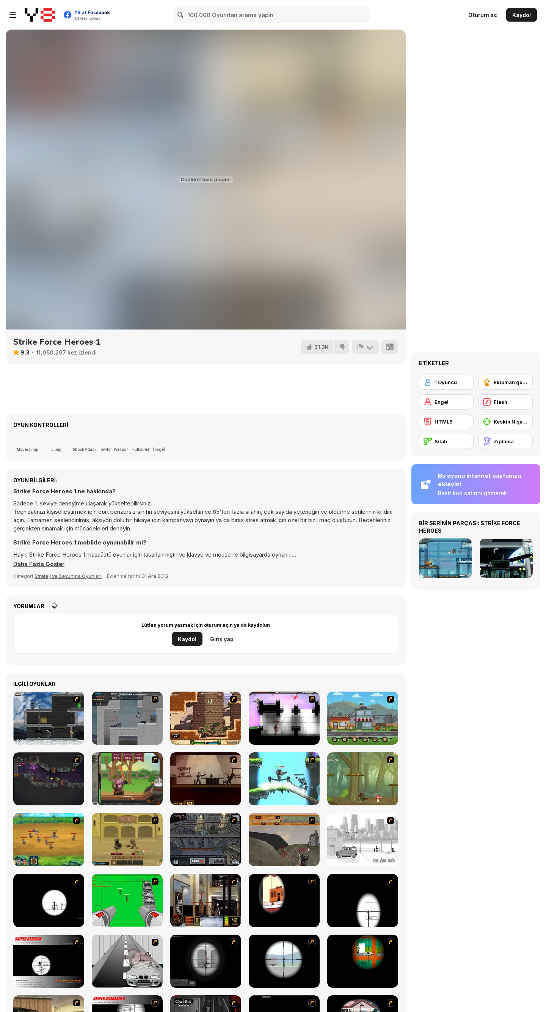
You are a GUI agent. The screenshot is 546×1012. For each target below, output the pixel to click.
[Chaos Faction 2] (362, 718)
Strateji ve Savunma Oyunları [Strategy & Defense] (68, 576)
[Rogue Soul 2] (362, 778)
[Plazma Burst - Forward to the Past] (127, 718)
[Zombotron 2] (48, 778)
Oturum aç (482, 15)
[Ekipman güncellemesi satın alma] (505, 382)
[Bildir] (365, 347)
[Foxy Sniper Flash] (362, 961)
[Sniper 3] (127, 961)
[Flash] (505, 402)
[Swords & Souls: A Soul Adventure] (127, 839)
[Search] (181, 14)
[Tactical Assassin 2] (205, 961)
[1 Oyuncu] (446, 382)
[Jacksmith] (127, 778)
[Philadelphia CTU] (205, 900)
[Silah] (446, 441)
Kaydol (521, 15)
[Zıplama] (505, 441)
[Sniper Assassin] (48, 961)
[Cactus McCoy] (205, 718)
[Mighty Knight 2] (48, 839)
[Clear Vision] (284, 900)
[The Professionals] (205, 839)
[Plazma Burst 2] (284, 718)
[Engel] (446, 402)
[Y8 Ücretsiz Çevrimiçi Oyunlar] (39, 15)
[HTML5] (446, 421)
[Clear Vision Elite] (284, 961)
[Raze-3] (284, 778)
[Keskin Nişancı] (505, 421)
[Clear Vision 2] (362, 900)
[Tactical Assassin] (48, 900)
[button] (39, 564)
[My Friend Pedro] (205, 778)
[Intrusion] (48, 718)
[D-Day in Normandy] (284, 839)
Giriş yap (222, 639)
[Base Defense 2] (127, 900)
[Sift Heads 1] (362, 839)
